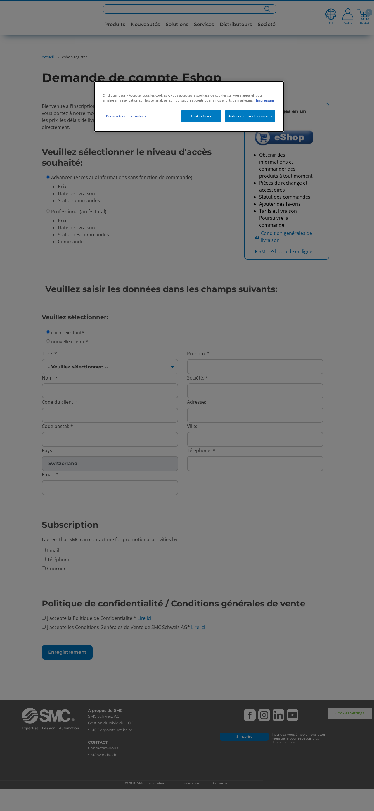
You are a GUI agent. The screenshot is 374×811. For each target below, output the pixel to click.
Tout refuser (201, 116)
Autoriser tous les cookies (250, 116)
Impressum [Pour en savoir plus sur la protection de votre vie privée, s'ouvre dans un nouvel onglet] (265, 100)
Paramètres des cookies (126, 116)
